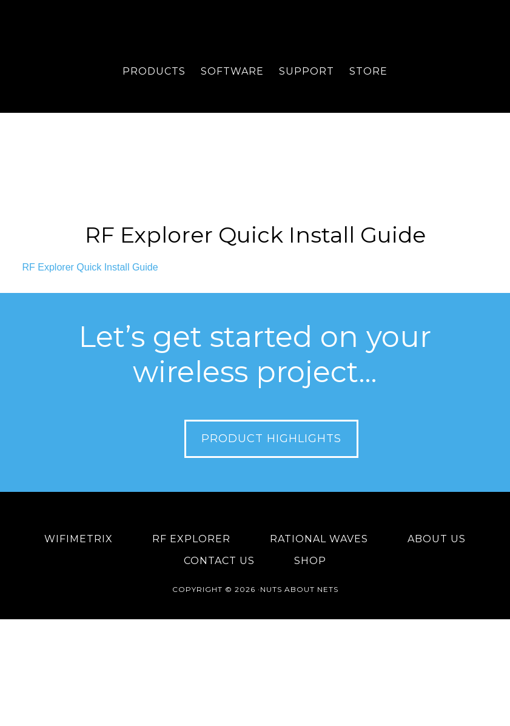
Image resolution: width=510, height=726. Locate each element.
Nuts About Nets (255, 33)
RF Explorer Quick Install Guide (255, 234)
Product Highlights (271, 438)
